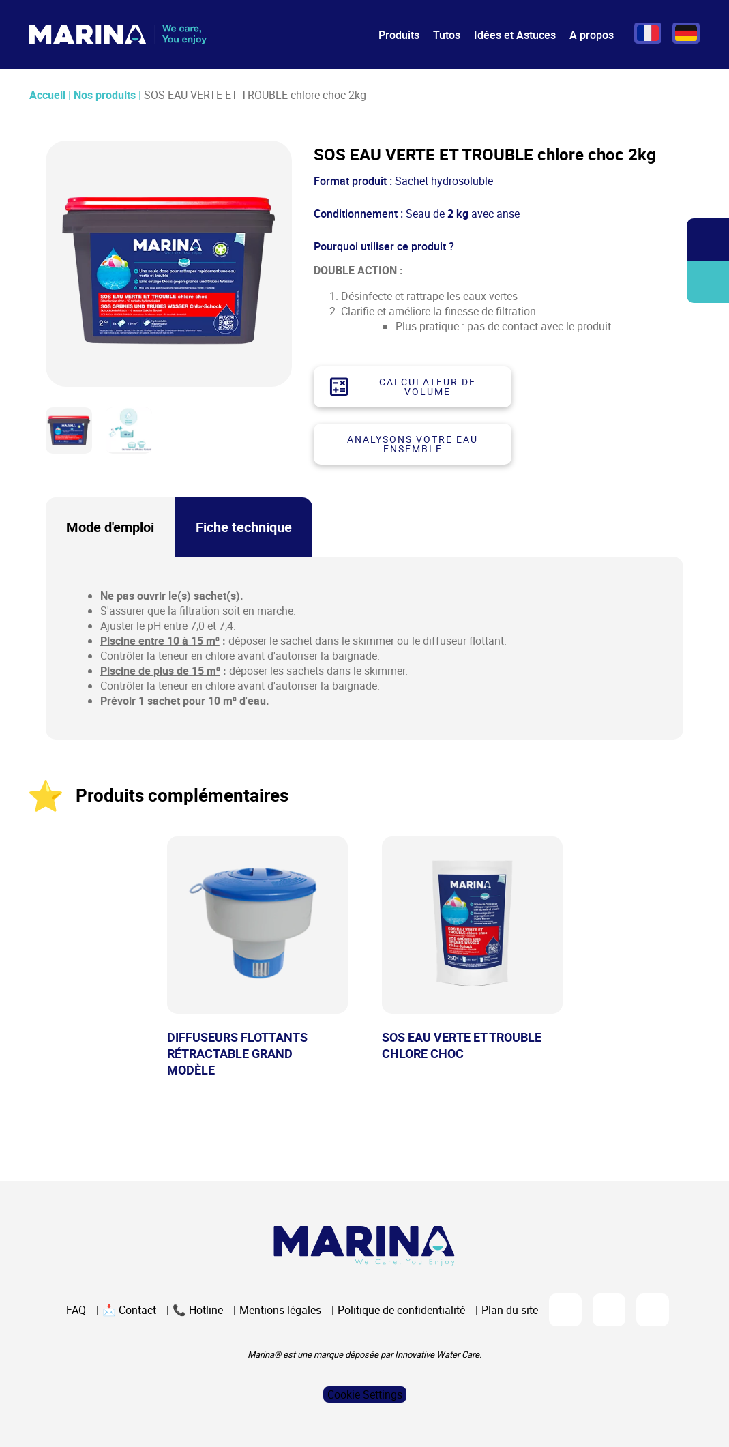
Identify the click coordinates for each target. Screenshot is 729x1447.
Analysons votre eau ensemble (412, 444)
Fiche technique (244, 527)
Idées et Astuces (515, 34)
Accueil (47, 94)
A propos (591, 34)
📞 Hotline (198, 1309)
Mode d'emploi (110, 527)
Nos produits (105, 94)
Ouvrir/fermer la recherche (708, 239)
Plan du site (509, 1309)
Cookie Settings (364, 1394)
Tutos (446, 34)
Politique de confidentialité (401, 1309)
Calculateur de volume (402, 386)
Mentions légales (280, 1309)
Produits (398, 34)
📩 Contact (129, 1309)
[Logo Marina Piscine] (364, 1246)
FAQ (76, 1309)
